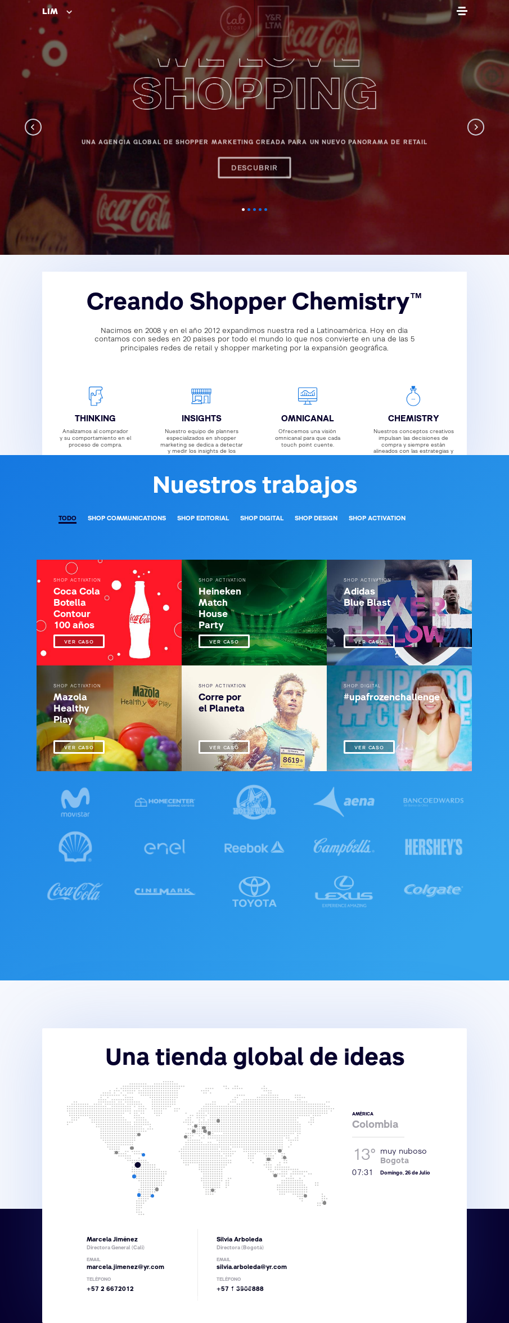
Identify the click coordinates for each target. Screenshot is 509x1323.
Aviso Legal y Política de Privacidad (316, 1299)
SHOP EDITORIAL (203, 519)
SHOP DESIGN (316, 519)
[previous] (33, 127)
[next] (475, 127)
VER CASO (79, 642)
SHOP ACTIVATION (377, 519)
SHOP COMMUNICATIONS (127, 519)
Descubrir (254, 148)
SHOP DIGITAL (261, 519)
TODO (67, 519)
